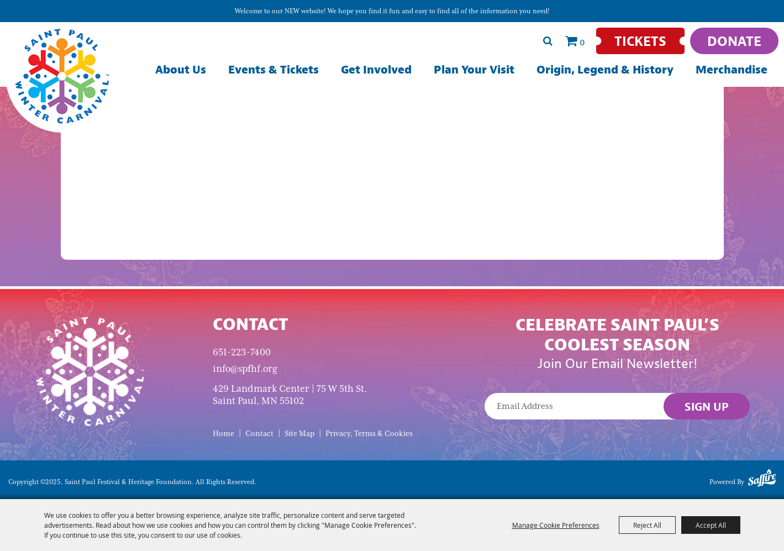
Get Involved (376, 69)
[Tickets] (640, 41)
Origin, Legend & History (604, 69)
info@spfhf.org (245, 369)
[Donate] (734, 41)
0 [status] (582, 42)
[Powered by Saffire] (762, 480)
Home (223, 433)
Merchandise (731, 69)
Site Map (299, 433)
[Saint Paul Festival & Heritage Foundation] (62, 76)
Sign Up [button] (707, 406)
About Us (180, 69)
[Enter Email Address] (617, 406)
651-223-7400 (242, 352)
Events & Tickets (273, 69)
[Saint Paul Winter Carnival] (89, 370)
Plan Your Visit (474, 69)
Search (547, 41)
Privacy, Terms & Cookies (369, 433)
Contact (259, 433)
